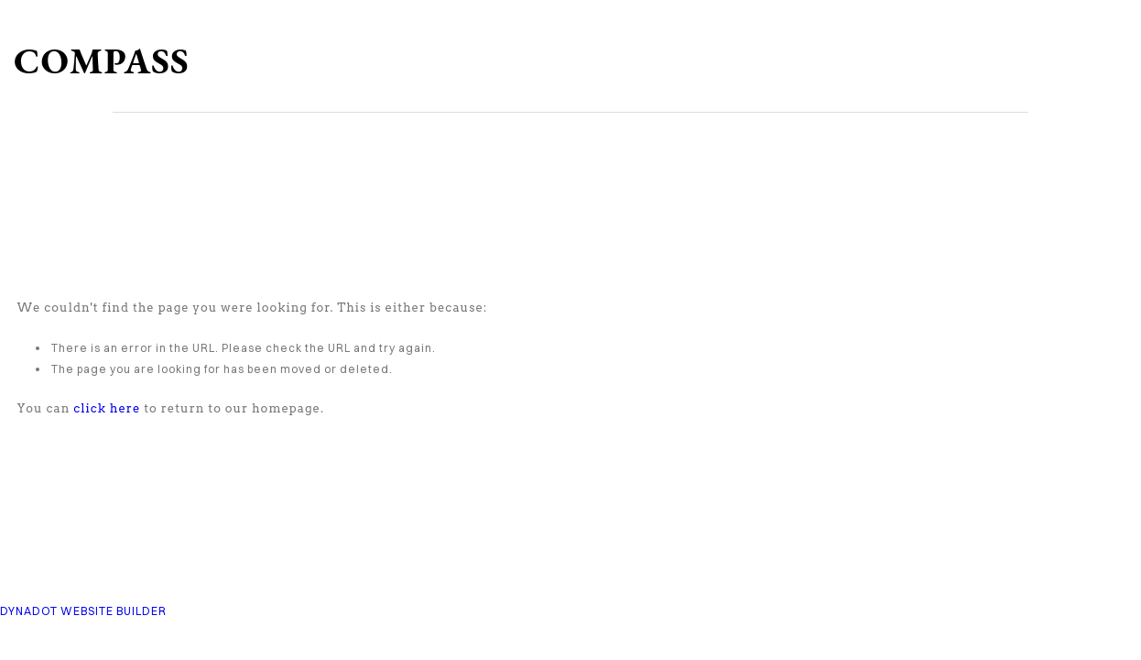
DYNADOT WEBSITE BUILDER (83, 611)
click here (106, 408)
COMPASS (102, 60)
